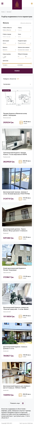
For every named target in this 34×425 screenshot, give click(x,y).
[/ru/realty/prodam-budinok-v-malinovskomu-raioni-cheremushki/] (17, 100)
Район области (7, 27)
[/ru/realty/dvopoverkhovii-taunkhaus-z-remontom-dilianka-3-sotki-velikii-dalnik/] (17, 178)
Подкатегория (22, 40)
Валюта (5, 47)
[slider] (2, 63)
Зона (19, 34)
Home (3, 12)
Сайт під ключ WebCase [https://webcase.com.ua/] (26, 423)
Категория (6, 40)
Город (19, 27)
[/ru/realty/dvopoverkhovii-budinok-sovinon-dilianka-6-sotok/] (17, 333)
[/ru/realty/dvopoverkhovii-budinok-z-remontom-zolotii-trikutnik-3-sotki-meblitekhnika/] (17, 294)
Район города (7, 34)
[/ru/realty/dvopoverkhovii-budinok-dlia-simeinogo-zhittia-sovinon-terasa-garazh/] (17, 372)
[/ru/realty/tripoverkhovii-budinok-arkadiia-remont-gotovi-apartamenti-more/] (17, 139)
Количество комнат (23, 47)
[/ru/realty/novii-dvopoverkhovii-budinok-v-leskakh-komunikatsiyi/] (17, 255)
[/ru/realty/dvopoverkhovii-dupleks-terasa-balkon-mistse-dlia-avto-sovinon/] (17, 215)
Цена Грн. (6, 60)
